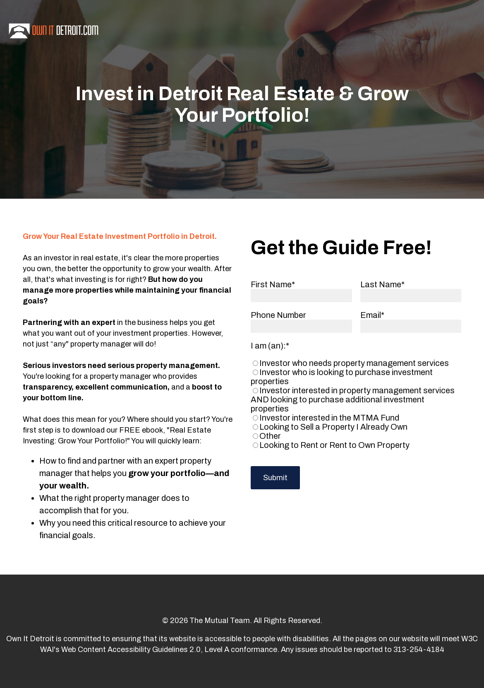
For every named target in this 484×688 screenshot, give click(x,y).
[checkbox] (354, 404)
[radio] (354, 363)
